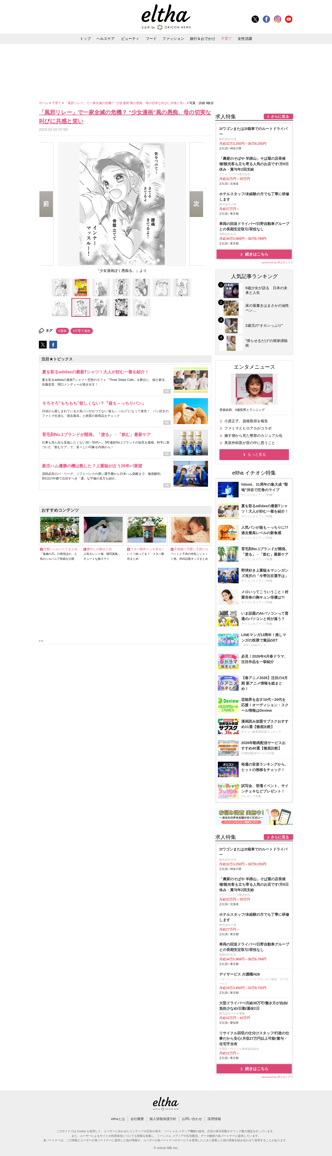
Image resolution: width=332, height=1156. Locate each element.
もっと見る (257, 454)
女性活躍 (245, 39)
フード (151, 39)
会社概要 (137, 1119)
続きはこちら (256, 254)
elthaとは (118, 1119)
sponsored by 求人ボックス (277, 262)
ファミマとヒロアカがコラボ (248, 428)
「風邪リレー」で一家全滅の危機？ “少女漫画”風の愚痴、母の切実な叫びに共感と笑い (126, 103)
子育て (226, 39)
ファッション (173, 39)
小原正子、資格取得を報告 (246, 421)
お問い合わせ (192, 1119)
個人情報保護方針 (162, 1119)
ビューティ (130, 39)
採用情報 (214, 1119)
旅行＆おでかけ (202, 39)
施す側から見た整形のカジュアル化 (253, 435)
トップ (85, 39)
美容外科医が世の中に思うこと (249, 443)
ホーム (44, 103)
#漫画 (62, 331)
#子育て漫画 (82, 331)
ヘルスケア (105, 39)
